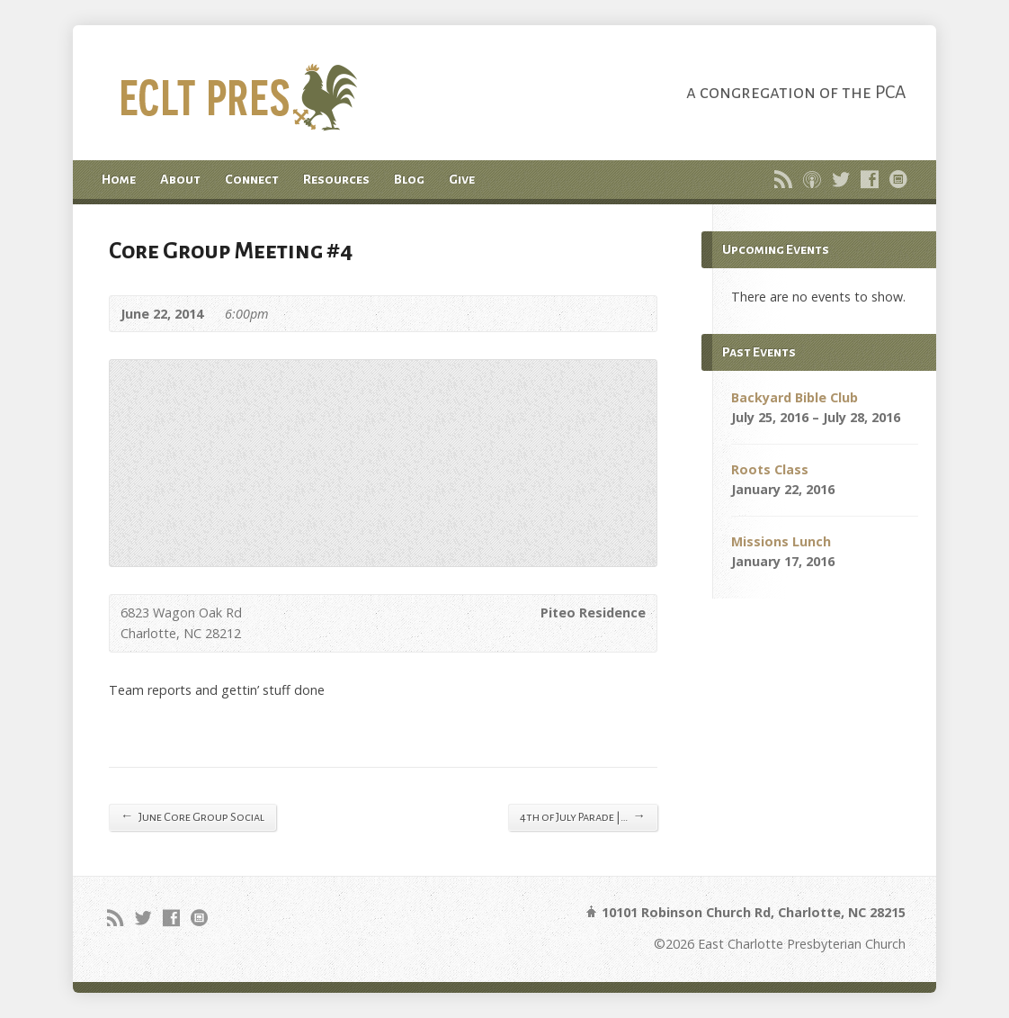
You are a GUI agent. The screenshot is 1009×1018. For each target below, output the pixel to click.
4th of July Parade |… (583, 816)
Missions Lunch (781, 541)
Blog (409, 179)
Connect (252, 179)
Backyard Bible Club (794, 397)
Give (462, 179)
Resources (336, 179)
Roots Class (769, 469)
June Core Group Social (192, 816)
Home (119, 179)
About (180, 179)
